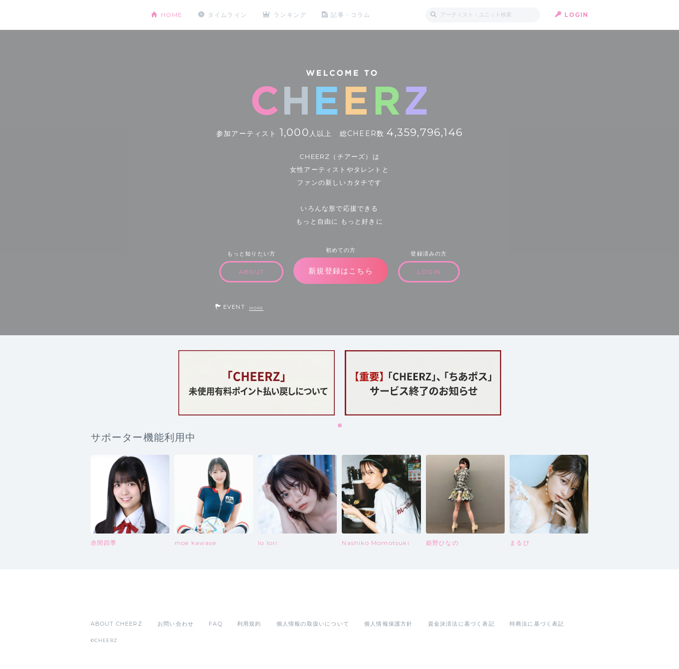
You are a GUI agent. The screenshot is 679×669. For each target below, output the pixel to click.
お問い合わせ (175, 623)
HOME (172, 14)
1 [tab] (340, 425)
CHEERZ (113, 15)
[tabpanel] (256, 382)
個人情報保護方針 (388, 623)
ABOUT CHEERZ (116, 623)
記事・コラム (350, 14)
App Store (113, 601)
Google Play (166, 601)
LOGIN (576, 14)
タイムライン (227, 14)
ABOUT (251, 271)
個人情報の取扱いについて (312, 623)
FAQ (215, 623)
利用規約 (249, 623)
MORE (256, 308)
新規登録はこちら (340, 270)
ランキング (289, 14)
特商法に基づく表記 (537, 623)
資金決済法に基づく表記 (461, 623)
